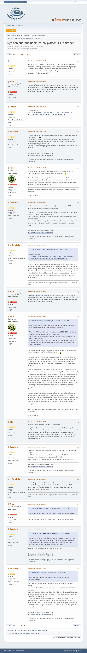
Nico (12, 168)
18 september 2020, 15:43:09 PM (37, 202)
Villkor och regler (71, 650)
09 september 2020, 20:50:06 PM (37, 81)
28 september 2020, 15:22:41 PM (37, 504)
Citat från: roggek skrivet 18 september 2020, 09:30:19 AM (49, 249)
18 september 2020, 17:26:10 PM (37, 291)
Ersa (12, 82)
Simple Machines (19, 650)
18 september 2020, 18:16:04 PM (37, 316)
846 (11, 422)
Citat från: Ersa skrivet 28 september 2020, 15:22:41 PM (48, 573)
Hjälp (64, 650)
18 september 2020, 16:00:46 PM (37, 245)
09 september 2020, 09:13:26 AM (37, 60)
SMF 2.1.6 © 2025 (9, 650)
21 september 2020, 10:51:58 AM (37, 447)
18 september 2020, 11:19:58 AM (37, 168)
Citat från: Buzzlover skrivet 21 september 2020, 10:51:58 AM (50, 508)
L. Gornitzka (15, 245)
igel (11, 61)
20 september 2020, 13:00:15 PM (37, 422)
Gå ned (8, 54)
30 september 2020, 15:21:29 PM (37, 529)
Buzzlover (14, 131)
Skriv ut (77, 54)
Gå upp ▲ (80, 650)
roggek (13, 106)
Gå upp (8, 625)
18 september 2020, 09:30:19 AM (37, 106)
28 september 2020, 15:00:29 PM (37, 479)
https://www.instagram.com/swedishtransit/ (40, 155)
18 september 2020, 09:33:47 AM (37, 131)
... (29, 54)
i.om (57, 141)
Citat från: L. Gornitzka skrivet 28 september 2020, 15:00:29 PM (50, 533)
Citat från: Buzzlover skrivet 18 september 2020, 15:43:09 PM (50, 321)
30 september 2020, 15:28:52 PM (37, 568)
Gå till (52, 638)
